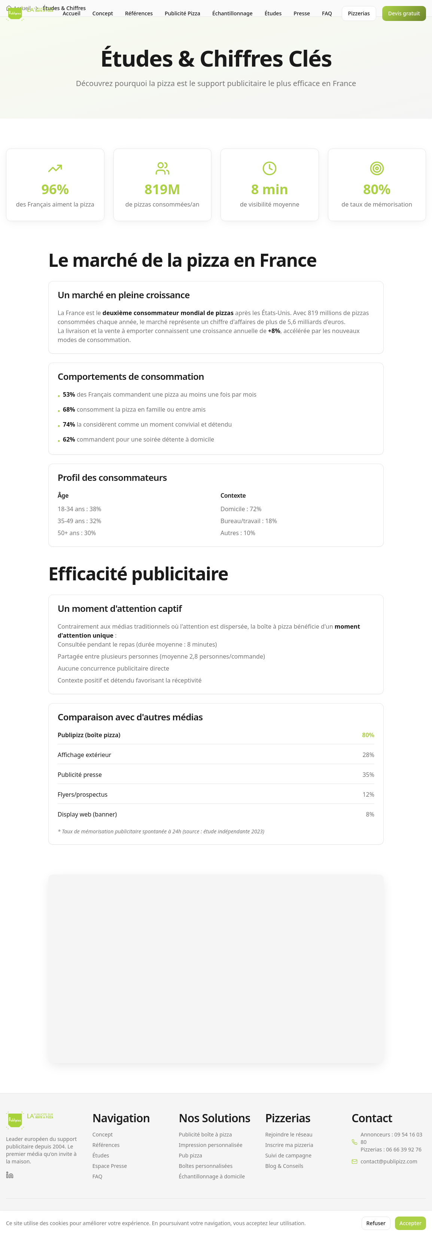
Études (273, 13)
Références (139, 13)
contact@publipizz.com (388, 1161)
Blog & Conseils (284, 1165)
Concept (102, 13)
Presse (301, 13)
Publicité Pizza (182, 13)
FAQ (327, 13)
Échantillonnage (232, 13)
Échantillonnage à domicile (212, 1176)
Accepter (410, 1223)
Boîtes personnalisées (206, 1165)
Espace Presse (109, 1165)
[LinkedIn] (9, 1175)
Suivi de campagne (288, 1155)
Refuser (376, 1223)
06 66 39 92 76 (404, 1149)
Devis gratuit (404, 13)
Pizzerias (359, 13)
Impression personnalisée (211, 1144)
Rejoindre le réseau (288, 1134)
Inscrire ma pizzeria (289, 1144)
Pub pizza (191, 1155)
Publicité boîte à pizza (205, 1134)
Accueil (71, 13)
